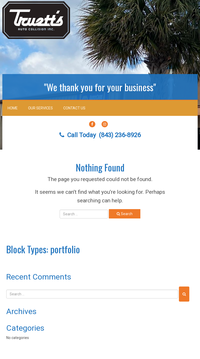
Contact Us (74, 108)
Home (13, 108)
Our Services (40, 108)
